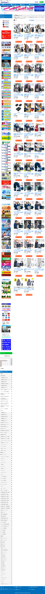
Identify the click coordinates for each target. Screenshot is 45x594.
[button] (40, 5)
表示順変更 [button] (31, 20)
